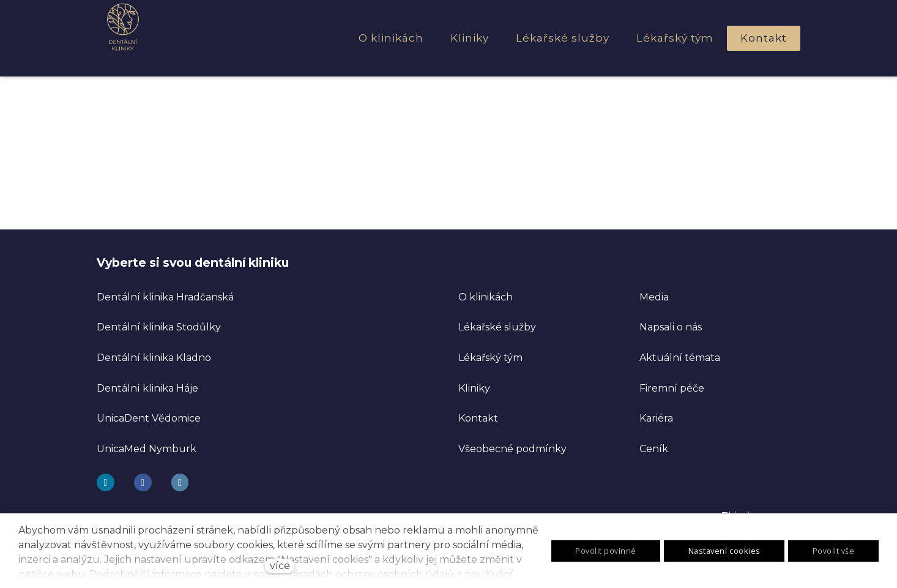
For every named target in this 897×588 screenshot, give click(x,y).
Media (654, 297)
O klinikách (485, 297)
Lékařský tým (490, 357)
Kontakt (478, 418)
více (280, 565)
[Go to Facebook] (143, 482)
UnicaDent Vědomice (149, 418)
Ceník (653, 449)
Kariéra (656, 418)
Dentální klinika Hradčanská (165, 297)
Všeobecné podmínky (512, 449)
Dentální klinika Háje (147, 388)
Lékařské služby (497, 327)
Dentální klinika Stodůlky (159, 327)
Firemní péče (671, 388)
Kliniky (474, 388)
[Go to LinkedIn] (180, 482)
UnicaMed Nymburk (146, 449)
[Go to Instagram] (105, 482)
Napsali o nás (670, 327)
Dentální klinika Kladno (154, 357)
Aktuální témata (679, 357)
